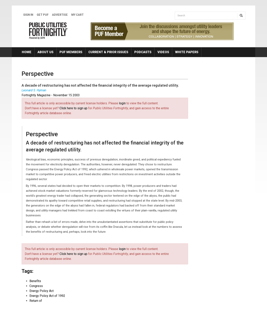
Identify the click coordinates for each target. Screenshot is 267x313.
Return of (35, 301)
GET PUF (42, 14)
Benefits (35, 281)
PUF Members (70, 52)
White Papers (186, 52)
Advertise (60, 14)
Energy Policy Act (41, 291)
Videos (163, 52)
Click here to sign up (73, 108)
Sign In (28, 14)
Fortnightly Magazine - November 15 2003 (51, 95)
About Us (45, 52)
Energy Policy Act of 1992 (47, 296)
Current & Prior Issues (108, 52)
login (122, 103)
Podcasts (142, 52)
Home (26, 52)
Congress (36, 286)
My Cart (77, 14)
